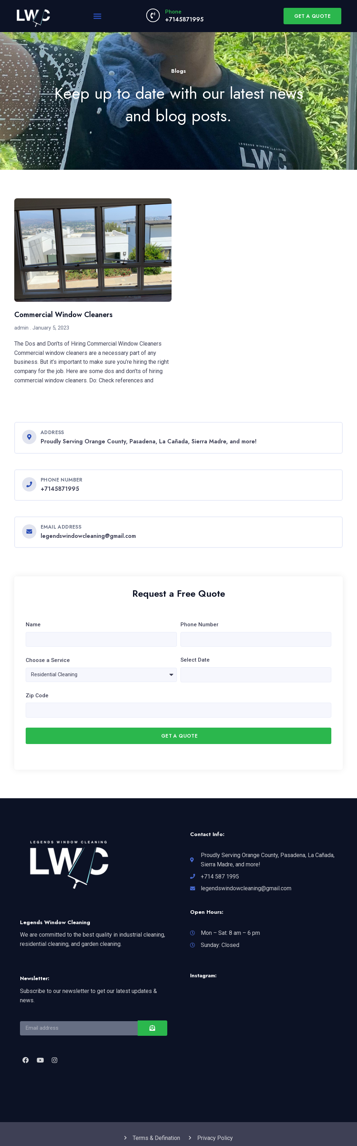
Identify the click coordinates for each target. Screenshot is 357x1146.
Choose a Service (48, 661)
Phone (173, 12)
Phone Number (199, 624)
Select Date (195, 660)
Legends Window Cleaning (55, 924)
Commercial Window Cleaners (63, 315)
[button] (97, 16)
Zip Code (37, 696)
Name (33, 624)
